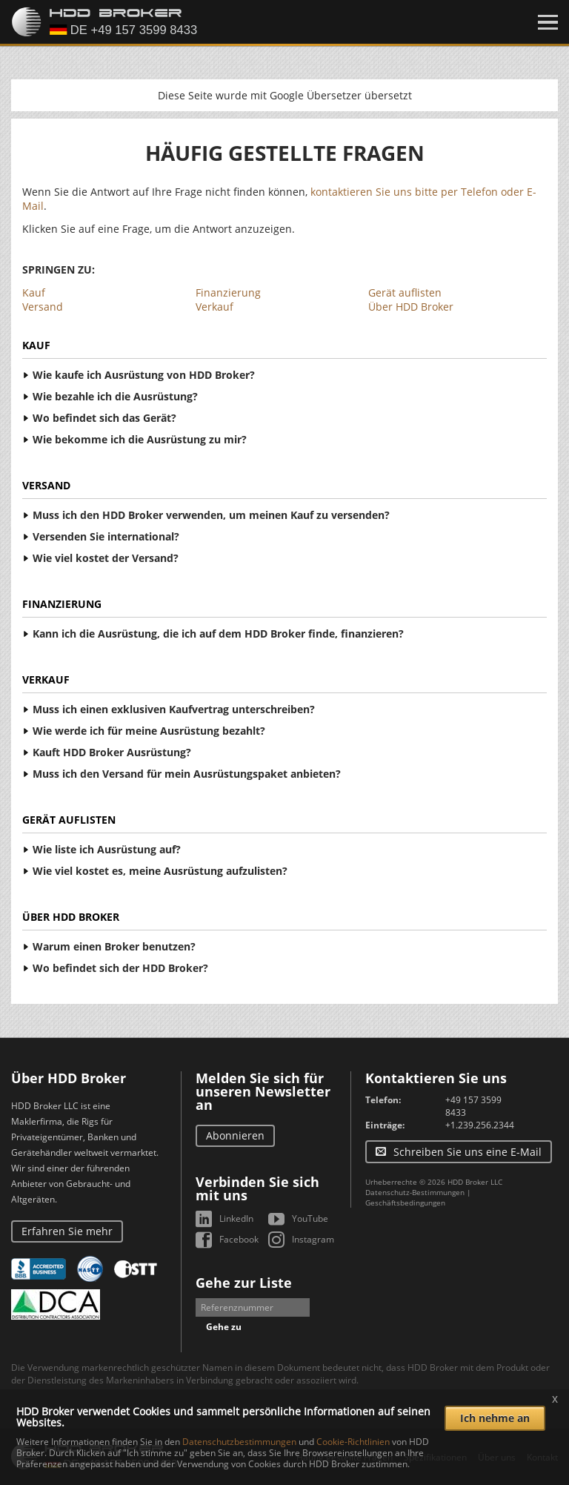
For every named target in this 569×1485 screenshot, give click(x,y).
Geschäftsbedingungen (405, 1202)
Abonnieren (235, 1135)
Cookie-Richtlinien (353, 1441)
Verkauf (214, 307)
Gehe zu (224, 1326)
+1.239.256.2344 (479, 1125)
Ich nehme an (495, 1418)
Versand (42, 307)
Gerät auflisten (405, 292)
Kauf (33, 292)
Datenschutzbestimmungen (239, 1441)
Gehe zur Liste (244, 1282)
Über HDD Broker (410, 307)
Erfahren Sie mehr (67, 1231)
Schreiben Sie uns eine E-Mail (467, 1152)
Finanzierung (228, 292)
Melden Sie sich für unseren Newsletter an (263, 1091)
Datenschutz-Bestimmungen (415, 1192)
